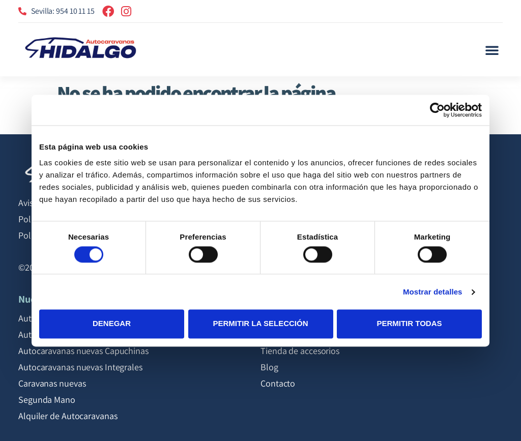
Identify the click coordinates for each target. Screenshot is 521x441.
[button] (492, 50)
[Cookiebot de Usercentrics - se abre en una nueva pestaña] (437, 109)
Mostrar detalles (432, 291)
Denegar (112, 323)
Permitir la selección (260, 323)
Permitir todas (409, 323)
